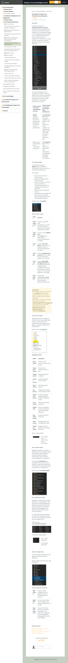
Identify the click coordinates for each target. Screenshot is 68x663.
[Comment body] (42, 647)
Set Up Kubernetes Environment (11, 88)
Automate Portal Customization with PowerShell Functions (12, 49)
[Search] (59, 2)
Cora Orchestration (8, 7)
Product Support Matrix (9, 13)
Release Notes (8, 9)
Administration (8, 20)
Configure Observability (9, 86)
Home (33, 11)
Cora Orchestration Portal (11, 22)
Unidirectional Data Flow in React (12, 78)
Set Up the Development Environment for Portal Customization (11, 39)
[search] (56, 2)
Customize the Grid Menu (10, 63)
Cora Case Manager (8, 96)
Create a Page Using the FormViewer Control (11, 70)
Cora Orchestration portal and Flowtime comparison (12, 27)
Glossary (5, 110)
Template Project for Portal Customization (11, 43)
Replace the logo (9, 53)
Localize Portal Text (9, 73)
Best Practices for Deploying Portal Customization (11, 81)
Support (64, 2)
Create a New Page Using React (12, 75)
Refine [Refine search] (52, 2)
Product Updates (8, 11)
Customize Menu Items (10, 57)
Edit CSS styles (8, 55)
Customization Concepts (10, 47)
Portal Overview (9, 24)
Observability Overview (8, 84)
